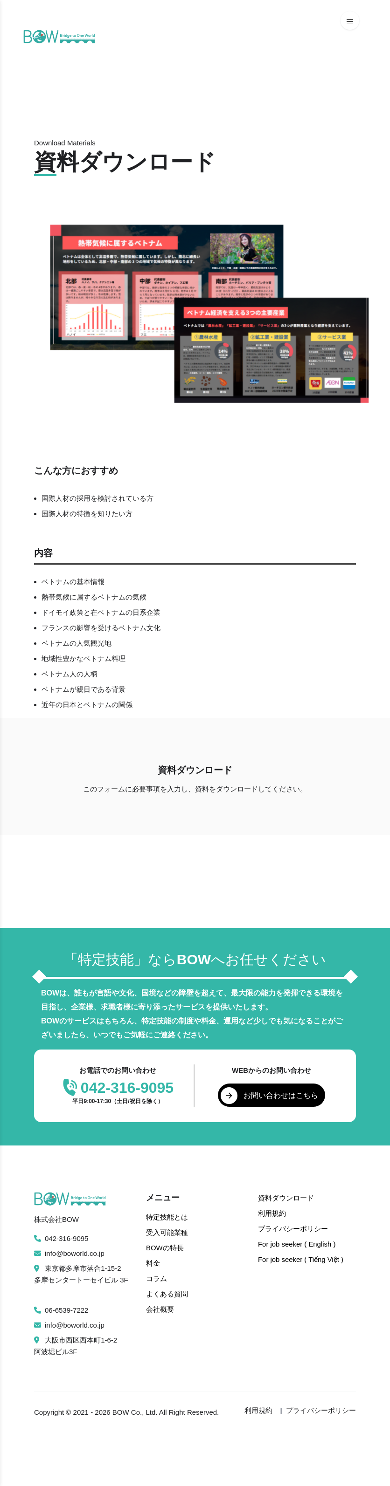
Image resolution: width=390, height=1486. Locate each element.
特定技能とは (167, 1217)
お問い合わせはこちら (270, 1095)
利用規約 (272, 1213)
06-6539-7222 (61, 1310)
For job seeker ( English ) (297, 1243)
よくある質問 (167, 1291)
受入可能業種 (167, 1232)
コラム (156, 1277)
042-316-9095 (61, 1238)
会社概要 (160, 1306)
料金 (153, 1262)
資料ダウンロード (286, 1198)
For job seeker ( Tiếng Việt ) (301, 1257)
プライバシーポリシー (293, 1228)
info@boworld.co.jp (69, 1253)
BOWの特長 (165, 1247)
